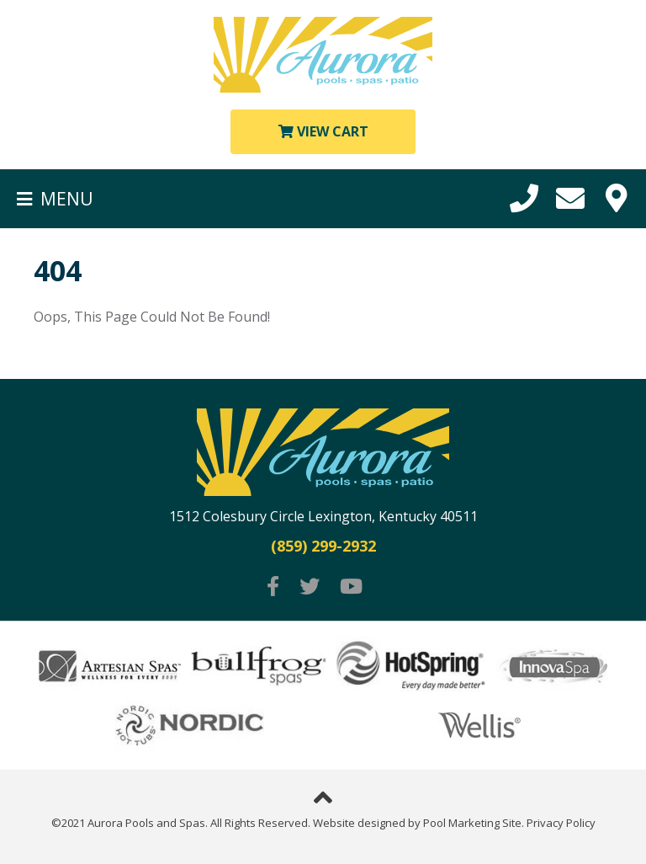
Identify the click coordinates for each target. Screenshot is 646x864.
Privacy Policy (561, 822)
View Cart (323, 131)
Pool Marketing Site (472, 822)
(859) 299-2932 (323, 546)
